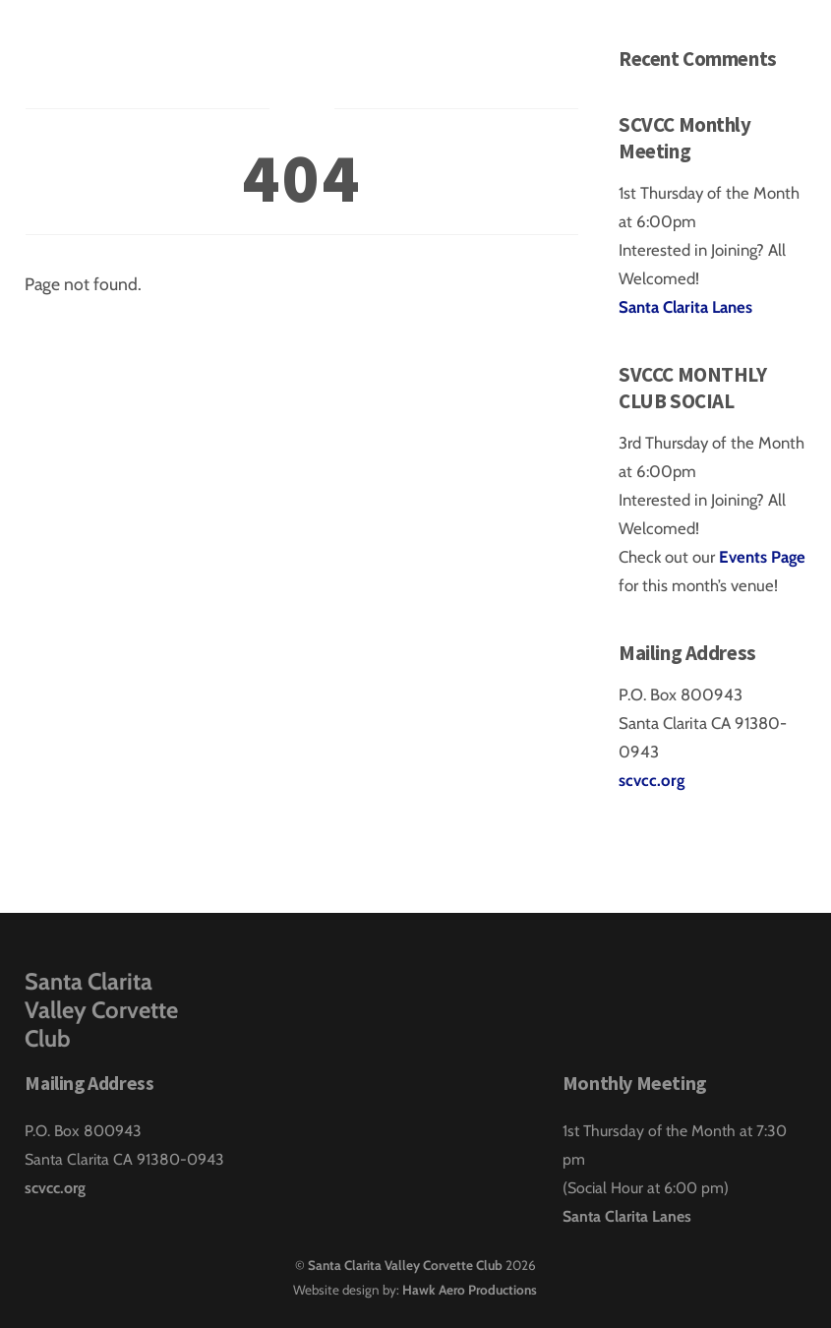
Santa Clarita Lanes (685, 307)
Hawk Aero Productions (469, 1290)
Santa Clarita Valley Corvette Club (405, 1265)
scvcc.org (651, 780)
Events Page (762, 557)
